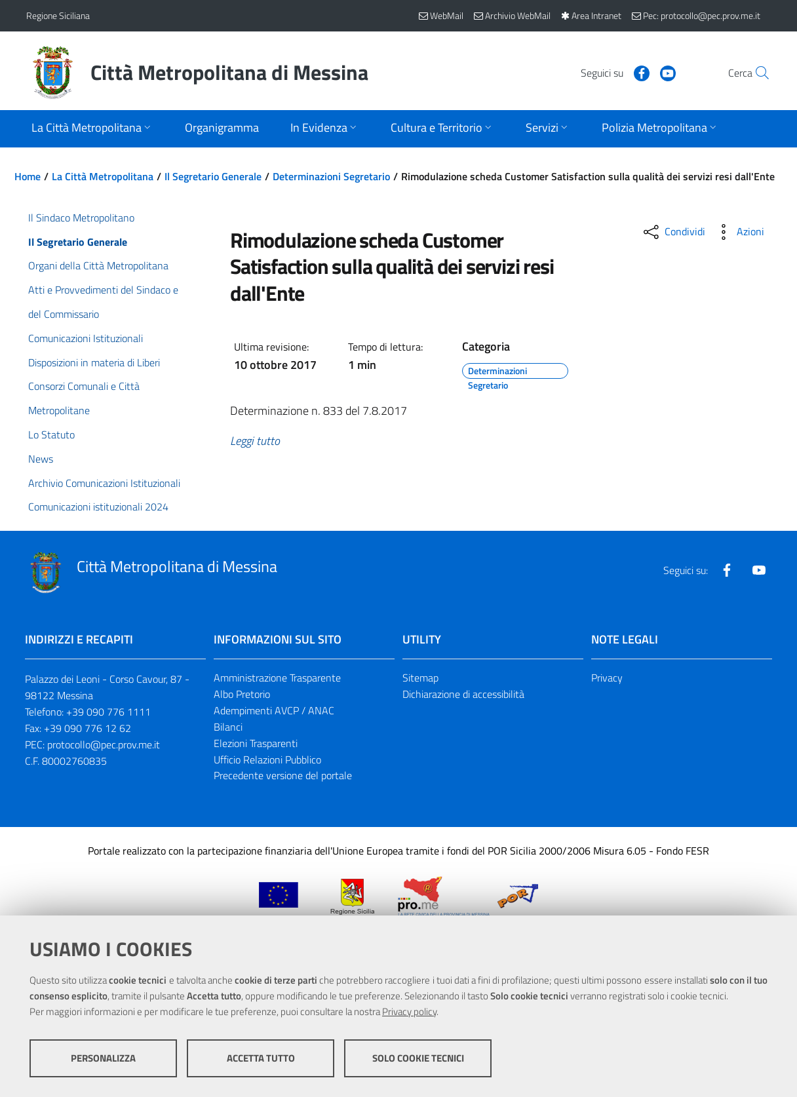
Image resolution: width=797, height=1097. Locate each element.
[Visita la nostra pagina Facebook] (613, 72)
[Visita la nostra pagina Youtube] (639, 72)
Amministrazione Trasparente (277, 677)
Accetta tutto (261, 1058)
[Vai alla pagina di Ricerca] (755, 72)
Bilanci (228, 727)
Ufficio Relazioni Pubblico (267, 759)
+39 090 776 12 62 (87, 728)
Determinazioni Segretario (331, 176)
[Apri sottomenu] (92, 128)
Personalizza (103, 1058)
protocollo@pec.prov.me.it (103, 744)
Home (27, 176)
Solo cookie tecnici (418, 1058)
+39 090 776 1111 (108, 712)
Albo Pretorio (242, 694)
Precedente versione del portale (283, 775)
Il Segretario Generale (213, 176)
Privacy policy (409, 1011)
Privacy (607, 677)
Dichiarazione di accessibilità (463, 694)
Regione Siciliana (58, 15)
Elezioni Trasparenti (256, 743)
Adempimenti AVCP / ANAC (274, 710)
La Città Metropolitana (102, 176)
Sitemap (420, 677)
